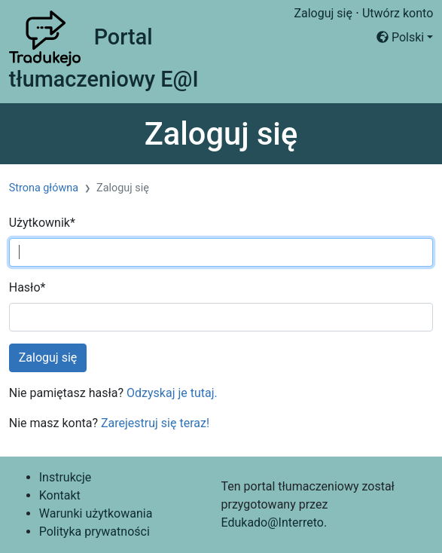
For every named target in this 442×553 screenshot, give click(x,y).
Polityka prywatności (94, 531)
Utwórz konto (397, 13)
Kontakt (60, 495)
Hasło (27, 287)
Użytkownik (42, 222)
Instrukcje (65, 477)
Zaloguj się (323, 13)
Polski (400, 37)
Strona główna (43, 188)
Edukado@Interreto (272, 522)
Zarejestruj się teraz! (155, 423)
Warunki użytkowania (96, 513)
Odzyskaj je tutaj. (172, 393)
